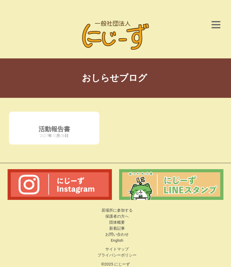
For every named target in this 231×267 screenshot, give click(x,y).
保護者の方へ (117, 216)
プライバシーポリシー (117, 255)
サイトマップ (117, 249)
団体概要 (117, 222)
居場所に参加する (117, 210)
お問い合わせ (117, 234)
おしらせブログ (115, 78)
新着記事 (117, 228)
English (117, 240)
